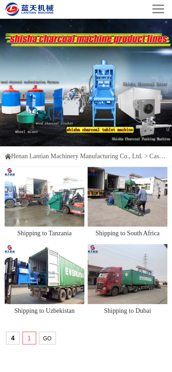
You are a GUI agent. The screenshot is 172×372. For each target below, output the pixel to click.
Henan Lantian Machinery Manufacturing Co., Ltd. (77, 156)
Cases (157, 156)
